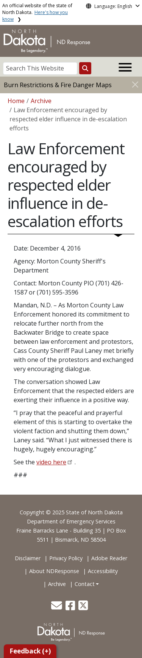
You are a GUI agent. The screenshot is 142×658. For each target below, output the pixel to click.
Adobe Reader (109, 558)
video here (51, 462)
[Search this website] (85, 68)
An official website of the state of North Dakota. (37, 12)
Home (16, 101)
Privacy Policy (66, 558)
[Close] (135, 84)
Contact (85, 584)
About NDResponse (54, 571)
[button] (57, 607)
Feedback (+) (30, 651)
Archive (41, 101)
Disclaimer (28, 558)
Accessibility (103, 571)
